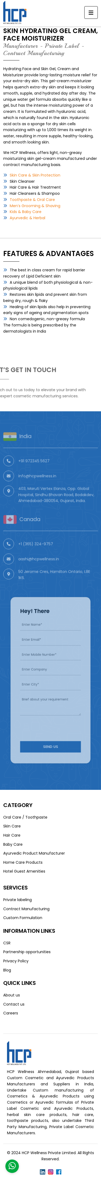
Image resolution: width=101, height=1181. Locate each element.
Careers (10, 1013)
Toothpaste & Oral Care (32, 199)
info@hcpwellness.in (37, 487)
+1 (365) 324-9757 (35, 555)
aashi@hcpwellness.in (38, 570)
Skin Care (12, 826)
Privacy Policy (16, 961)
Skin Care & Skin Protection (35, 175)
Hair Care (11, 835)
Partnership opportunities (27, 952)
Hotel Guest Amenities (24, 871)
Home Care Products (23, 862)
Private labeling (17, 899)
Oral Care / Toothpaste (25, 817)
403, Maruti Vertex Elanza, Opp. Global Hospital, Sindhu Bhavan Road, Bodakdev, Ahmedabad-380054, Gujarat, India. (56, 506)
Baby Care (13, 844)
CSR (7, 943)
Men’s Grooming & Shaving (35, 205)
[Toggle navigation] (91, 12)
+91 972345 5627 (34, 472)
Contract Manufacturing (26, 909)
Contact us (14, 1004)
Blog (7, 970)
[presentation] (54, 718)
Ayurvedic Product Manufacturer (34, 853)
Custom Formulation (22, 917)
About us (11, 995)
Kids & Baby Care (25, 211)
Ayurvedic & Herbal (27, 218)
